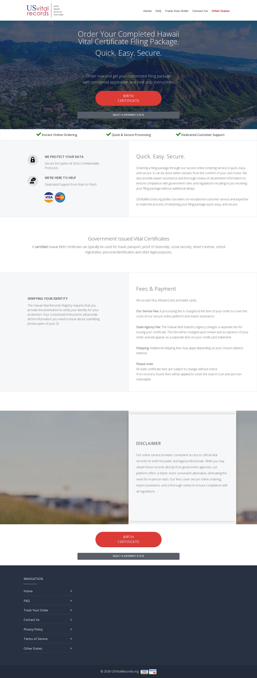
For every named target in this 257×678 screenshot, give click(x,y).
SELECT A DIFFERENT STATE (128, 114)
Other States (221, 11)
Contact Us (200, 11)
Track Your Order (177, 11)
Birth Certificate (128, 98)
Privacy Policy (33, 629)
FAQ (158, 11)
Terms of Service (36, 639)
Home (147, 11)
